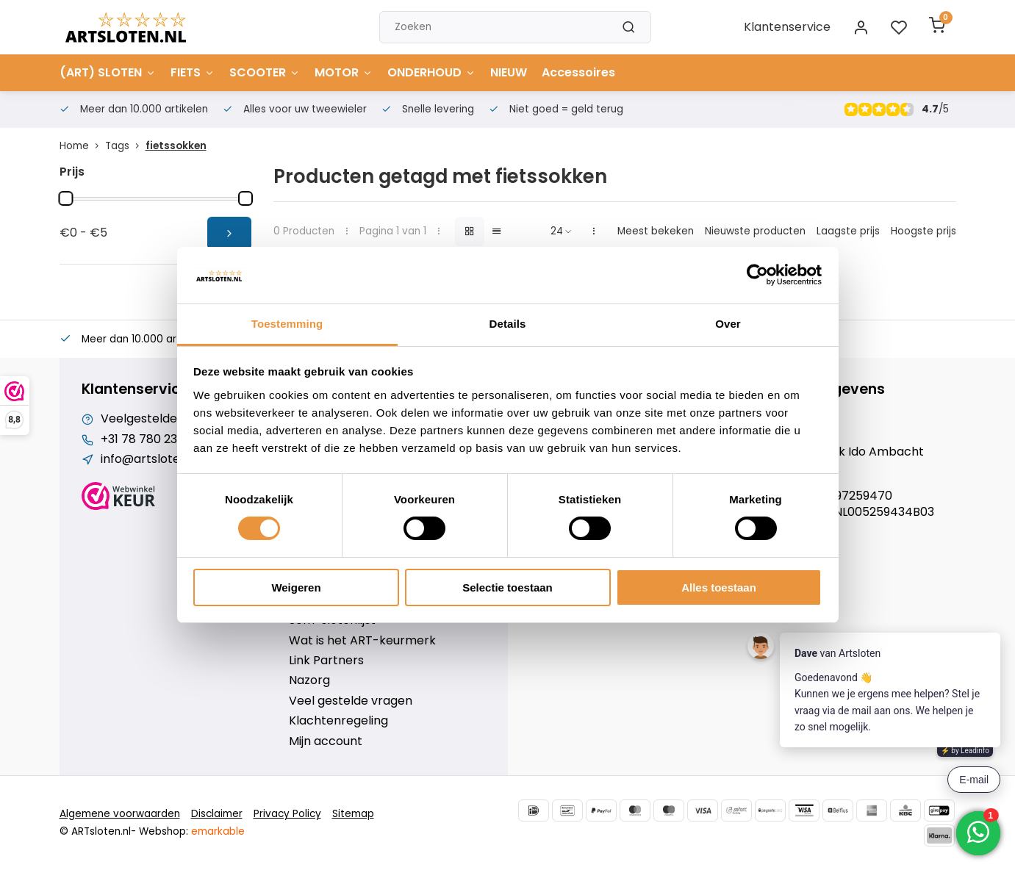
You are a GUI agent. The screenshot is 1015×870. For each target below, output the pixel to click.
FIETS (193, 72)
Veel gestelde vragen (350, 701)
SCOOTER (264, 72)
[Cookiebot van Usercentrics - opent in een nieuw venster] (757, 275)
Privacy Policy (287, 814)
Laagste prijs (848, 231)
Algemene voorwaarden (120, 814)
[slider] (66, 198)
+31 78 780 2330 (146, 439)
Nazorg (309, 680)
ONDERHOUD (431, 72)
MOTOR (344, 72)
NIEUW (508, 72)
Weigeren (295, 587)
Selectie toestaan (507, 587)
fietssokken (176, 146)
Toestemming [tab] (287, 323)
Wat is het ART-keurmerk (362, 641)
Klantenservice (787, 26)
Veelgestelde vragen (161, 419)
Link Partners (326, 660)
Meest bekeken (655, 231)
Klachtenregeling (338, 721)
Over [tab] (728, 323)
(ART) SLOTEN (108, 72)
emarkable (218, 831)
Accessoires (578, 72)
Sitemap (353, 814)
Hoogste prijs (923, 231)
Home (82, 146)
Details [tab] (507, 323)
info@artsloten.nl (150, 459)
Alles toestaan (718, 587)
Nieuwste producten (755, 231)
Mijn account (325, 741)
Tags (125, 146)
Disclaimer (217, 814)
